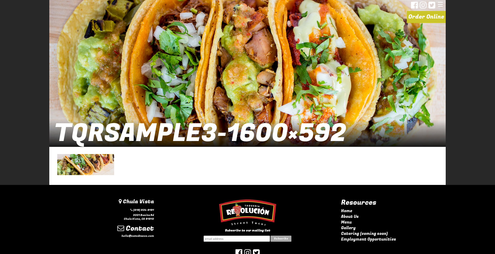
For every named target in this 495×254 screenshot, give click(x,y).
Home (346, 211)
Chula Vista (136, 202)
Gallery (348, 228)
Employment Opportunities (368, 239)
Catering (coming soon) (364, 234)
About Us (350, 217)
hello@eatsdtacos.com (138, 236)
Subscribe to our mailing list (247, 230)
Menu (346, 222)
